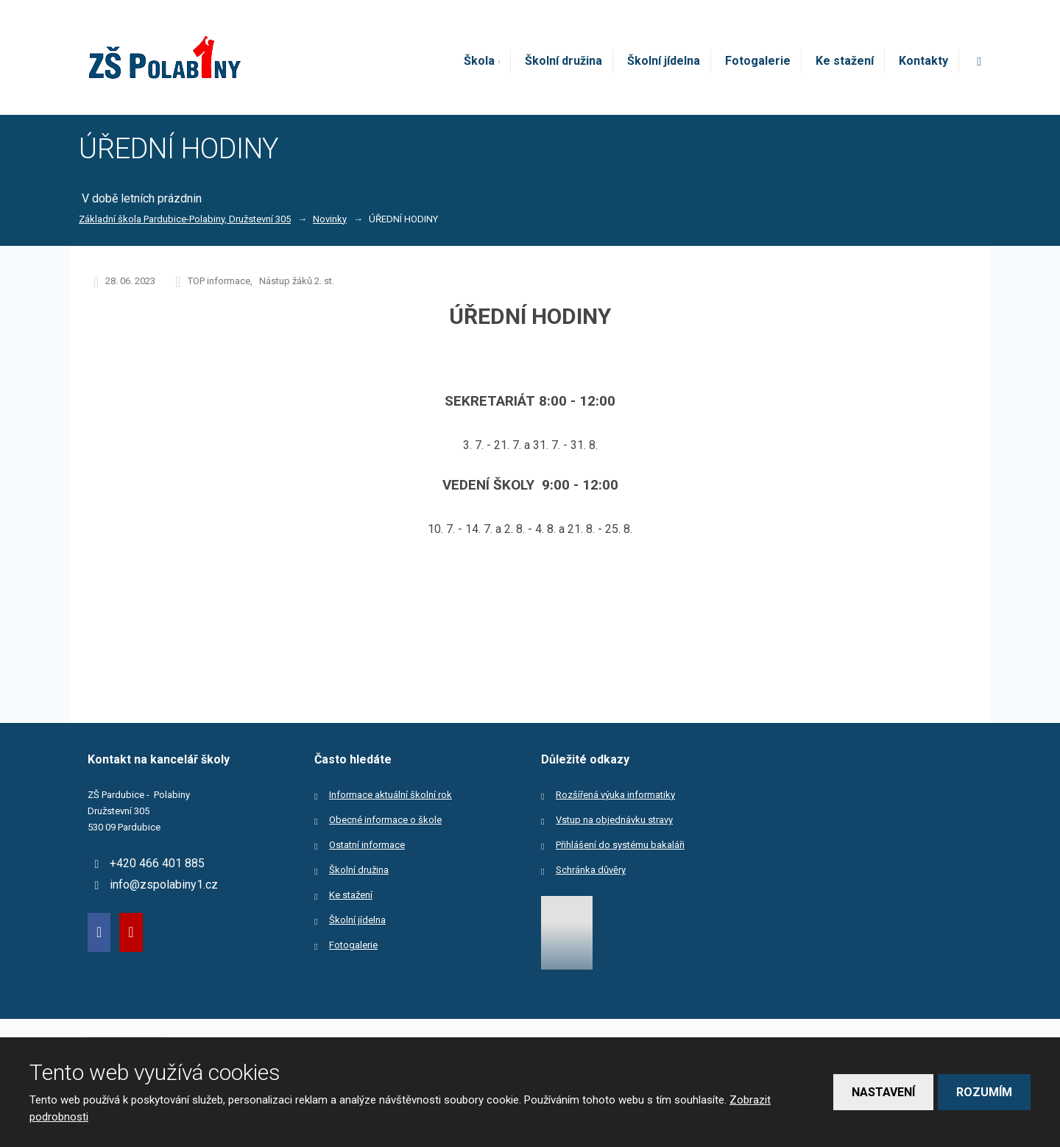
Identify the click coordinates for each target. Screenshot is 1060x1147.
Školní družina (563, 61)
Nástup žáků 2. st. (296, 280)
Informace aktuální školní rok (390, 794)
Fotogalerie (758, 61)
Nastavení (883, 1092)
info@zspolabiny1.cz (164, 885)
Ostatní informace (367, 844)
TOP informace (219, 280)
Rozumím (984, 1092)
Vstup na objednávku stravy (614, 819)
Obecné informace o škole (385, 819)
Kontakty (923, 61)
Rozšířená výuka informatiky (615, 794)
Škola (479, 61)
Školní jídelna (663, 61)
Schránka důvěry (591, 869)
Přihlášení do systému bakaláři (620, 844)
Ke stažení (845, 61)
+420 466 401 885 (157, 863)
